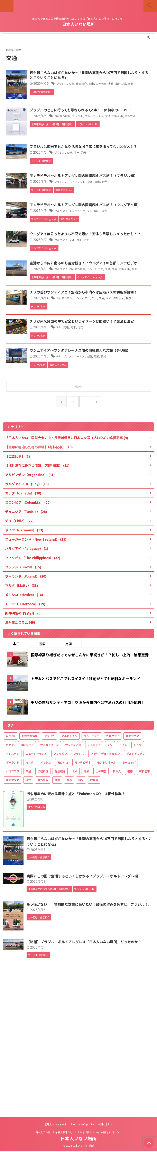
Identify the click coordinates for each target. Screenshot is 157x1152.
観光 (134, 254)
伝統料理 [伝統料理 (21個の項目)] (43, 910)
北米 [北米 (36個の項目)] (74, 910)
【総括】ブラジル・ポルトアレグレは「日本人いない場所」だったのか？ (87, 1080)
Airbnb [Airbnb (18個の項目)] (10, 875)
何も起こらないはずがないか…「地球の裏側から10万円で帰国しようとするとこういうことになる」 (100, 75)
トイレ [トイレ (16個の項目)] (123, 883)
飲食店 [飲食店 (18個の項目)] (94, 919)
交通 (95, 84)
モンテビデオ (102, 293)
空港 (65, 89)
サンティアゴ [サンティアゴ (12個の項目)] (73, 883)
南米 (118, 84)
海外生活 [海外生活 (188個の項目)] (42, 919)
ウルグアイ (83, 293)
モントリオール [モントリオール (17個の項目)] (106, 901)
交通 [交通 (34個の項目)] (28, 910)
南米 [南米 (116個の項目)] (86, 910)
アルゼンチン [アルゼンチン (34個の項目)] (69, 875)
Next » (79, 525)
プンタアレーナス (98, 490)
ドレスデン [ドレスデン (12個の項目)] (12, 892)
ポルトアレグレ (122, 150)
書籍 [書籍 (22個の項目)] (130, 910)
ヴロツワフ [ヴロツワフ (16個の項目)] (12, 910)
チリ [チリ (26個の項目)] (110, 883)
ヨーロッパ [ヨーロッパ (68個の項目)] (129, 901)
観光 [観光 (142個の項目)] (81, 919)
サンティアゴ (108, 411)
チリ (122, 411)
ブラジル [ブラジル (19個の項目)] (78, 892)
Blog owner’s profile (82, 1124)
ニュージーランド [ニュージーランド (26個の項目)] (36, 892)
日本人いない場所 (78, 24)
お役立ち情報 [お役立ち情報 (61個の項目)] (30, 875)
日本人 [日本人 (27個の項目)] (117, 910)
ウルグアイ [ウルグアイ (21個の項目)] (112, 875)
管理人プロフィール (56, 1124)
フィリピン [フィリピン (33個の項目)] (60, 892)
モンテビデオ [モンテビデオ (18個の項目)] (83, 901)
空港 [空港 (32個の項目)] (69, 919)
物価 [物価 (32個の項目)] (57, 919)
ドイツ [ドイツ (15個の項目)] (138, 883)
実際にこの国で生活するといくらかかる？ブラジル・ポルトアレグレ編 (85, 1014)
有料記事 (61, 376)
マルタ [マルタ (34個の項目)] (30, 901)
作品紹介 (106, 84)
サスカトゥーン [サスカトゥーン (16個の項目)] (49, 883)
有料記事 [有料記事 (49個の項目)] (144, 910)
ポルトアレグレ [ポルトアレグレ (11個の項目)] (135, 892)
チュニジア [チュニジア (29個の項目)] (94, 883)
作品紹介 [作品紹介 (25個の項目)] (60, 910)
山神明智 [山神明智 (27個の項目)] (101, 910)
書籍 (141, 84)
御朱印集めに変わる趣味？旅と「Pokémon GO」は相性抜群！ (79, 932)
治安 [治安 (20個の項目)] (28, 919)
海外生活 (65, 155)
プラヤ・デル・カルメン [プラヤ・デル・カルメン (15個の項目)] (105, 892)
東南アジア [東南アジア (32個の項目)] (12, 919)
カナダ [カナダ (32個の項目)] (10, 883)
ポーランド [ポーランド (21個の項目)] (12, 901)
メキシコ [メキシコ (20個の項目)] (45, 901)
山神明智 (130, 84)
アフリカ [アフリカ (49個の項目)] (49, 875)
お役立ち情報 (84, 150)
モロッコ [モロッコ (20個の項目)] (62, 901)
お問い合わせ (105, 1124)
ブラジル (83, 84)
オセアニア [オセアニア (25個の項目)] (132, 875)
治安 (110, 214)
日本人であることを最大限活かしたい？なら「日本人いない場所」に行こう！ (78, 1132)
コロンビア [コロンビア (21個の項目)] (27, 883)
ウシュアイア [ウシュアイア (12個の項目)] (92, 875)
